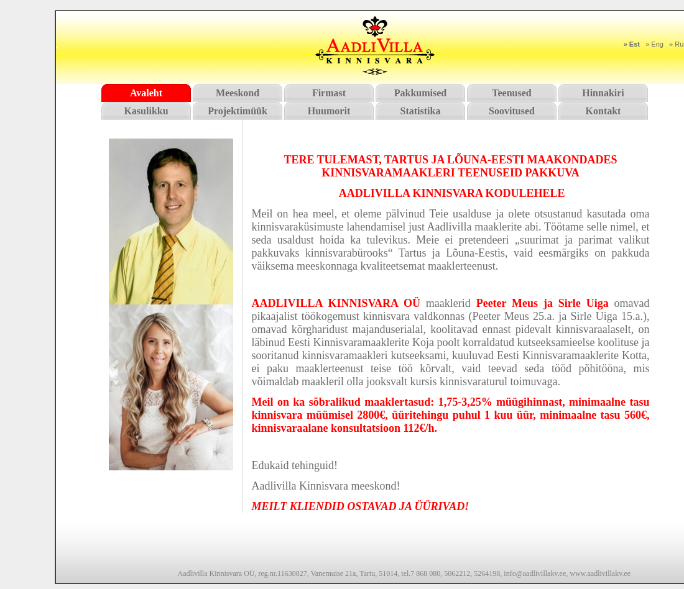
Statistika (420, 111)
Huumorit (329, 111)
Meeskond (237, 93)
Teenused (511, 93)
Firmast (329, 93)
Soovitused (512, 111)
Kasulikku (146, 111)
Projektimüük (237, 111)
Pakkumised (420, 93)
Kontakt (603, 111)
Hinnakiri (603, 93)
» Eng (654, 44)
